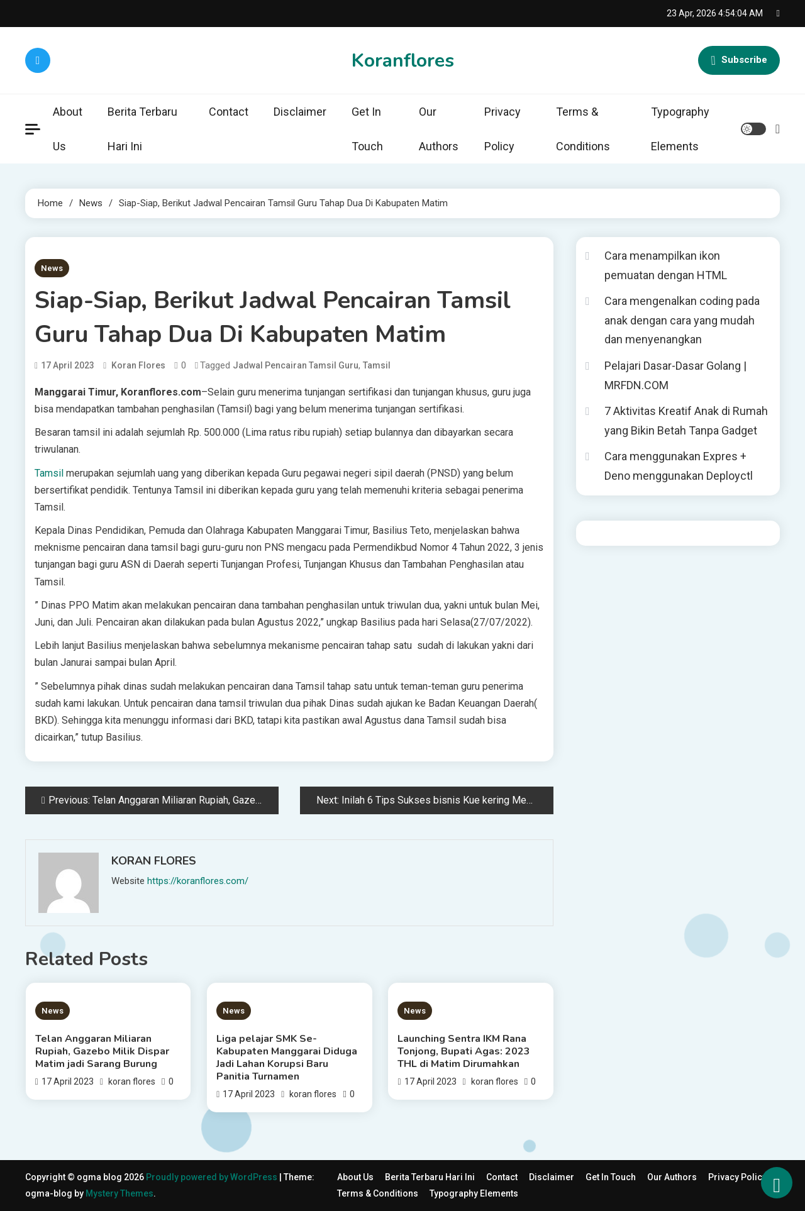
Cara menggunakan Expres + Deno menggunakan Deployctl (678, 466)
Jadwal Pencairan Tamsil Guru (295, 365)
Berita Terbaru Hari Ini (142, 129)
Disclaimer (300, 111)
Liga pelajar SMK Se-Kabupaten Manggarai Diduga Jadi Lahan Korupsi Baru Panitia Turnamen (286, 1057)
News (52, 268)
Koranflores (403, 61)
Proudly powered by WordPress (212, 1177)
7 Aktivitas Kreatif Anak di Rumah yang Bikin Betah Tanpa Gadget (686, 420)
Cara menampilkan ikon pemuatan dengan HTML (665, 265)
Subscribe (739, 60)
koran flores (138, 365)
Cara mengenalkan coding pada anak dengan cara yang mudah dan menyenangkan (682, 320)
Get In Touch (367, 129)
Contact (228, 111)
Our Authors (438, 129)
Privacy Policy (502, 129)
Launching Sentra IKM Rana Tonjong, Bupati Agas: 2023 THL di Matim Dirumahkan (463, 1051)
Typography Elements (680, 129)
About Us (67, 129)
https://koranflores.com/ (197, 881)
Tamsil (377, 365)
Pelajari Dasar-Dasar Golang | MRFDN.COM (675, 375)
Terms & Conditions (583, 129)
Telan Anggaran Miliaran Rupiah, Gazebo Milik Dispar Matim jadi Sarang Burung (102, 1051)
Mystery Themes (119, 1193)
